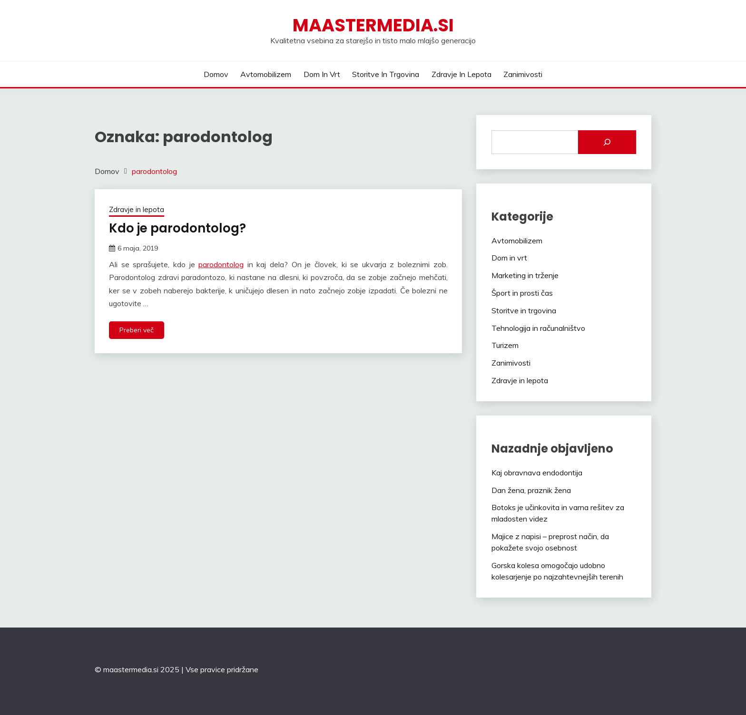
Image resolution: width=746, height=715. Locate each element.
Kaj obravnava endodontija (536, 472)
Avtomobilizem (265, 74)
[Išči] (607, 142)
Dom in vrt (322, 74)
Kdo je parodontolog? (177, 228)
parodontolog (221, 264)
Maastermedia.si (373, 25)
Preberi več (136, 330)
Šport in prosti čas (522, 293)
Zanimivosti (522, 74)
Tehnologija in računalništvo (538, 328)
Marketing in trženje (525, 275)
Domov (216, 74)
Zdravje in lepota (461, 74)
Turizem (505, 345)
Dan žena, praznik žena (531, 490)
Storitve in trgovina (385, 74)
